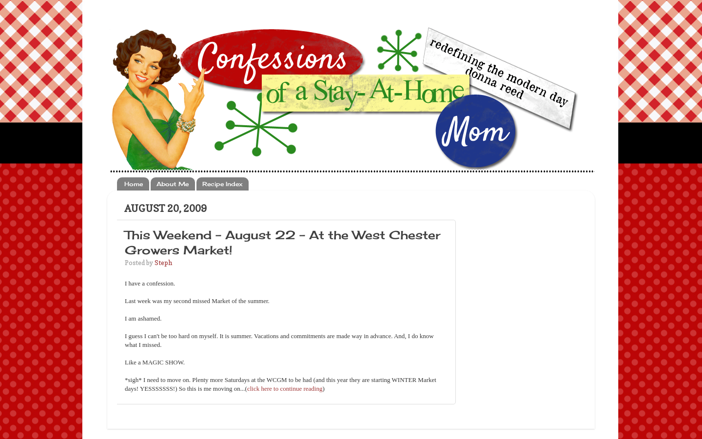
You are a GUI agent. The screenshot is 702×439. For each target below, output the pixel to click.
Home (133, 184)
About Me (172, 184)
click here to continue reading (285, 388)
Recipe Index (222, 184)
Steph (163, 263)
